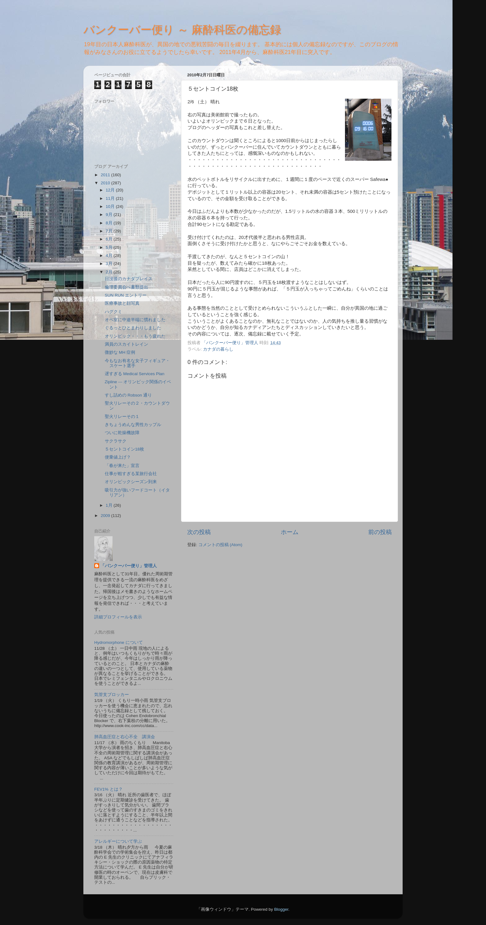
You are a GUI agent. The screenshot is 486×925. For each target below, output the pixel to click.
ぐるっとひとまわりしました (133, 328)
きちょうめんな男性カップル (133, 424)
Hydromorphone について (118, 642)
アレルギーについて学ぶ (118, 841)
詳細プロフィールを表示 (118, 617)
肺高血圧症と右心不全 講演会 (124, 736)
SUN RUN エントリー (126, 295)
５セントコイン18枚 (124, 449)
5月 (109, 247)
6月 (109, 239)
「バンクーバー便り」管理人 (128, 566)
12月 (111, 190)
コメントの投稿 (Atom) (220, 544)
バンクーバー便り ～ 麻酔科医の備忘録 (182, 29)
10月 (111, 206)
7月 (109, 231)
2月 (109, 272)
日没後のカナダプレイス (128, 278)
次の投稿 (199, 532)
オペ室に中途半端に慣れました (135, 319)
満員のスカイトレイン (126, 344)
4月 (109, 255)
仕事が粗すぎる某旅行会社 (131, 473)
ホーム (289, 532)
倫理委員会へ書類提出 (126, 287)
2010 (106, 183)
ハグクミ (113, 311)
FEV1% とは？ (108, 789)
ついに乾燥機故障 (122, 432)
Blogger (281, 909)
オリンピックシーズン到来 (131, 481)
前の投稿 (380, 532)
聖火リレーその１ (122, 416)
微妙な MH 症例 (120, 352)
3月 (109, 263)
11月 (111, 198)
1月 (109, 505)
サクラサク (115, 441)
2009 (106, 515)
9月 (109, 214)
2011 (106, 175)
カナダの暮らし (218, 349)
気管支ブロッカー (111, 694)
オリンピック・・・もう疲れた (135, 336)
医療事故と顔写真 (122, 303)
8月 (109, 223)
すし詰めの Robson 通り (128, 395)
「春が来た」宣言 (122, 465)
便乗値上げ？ (118, 457)
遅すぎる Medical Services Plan (135, 373)
